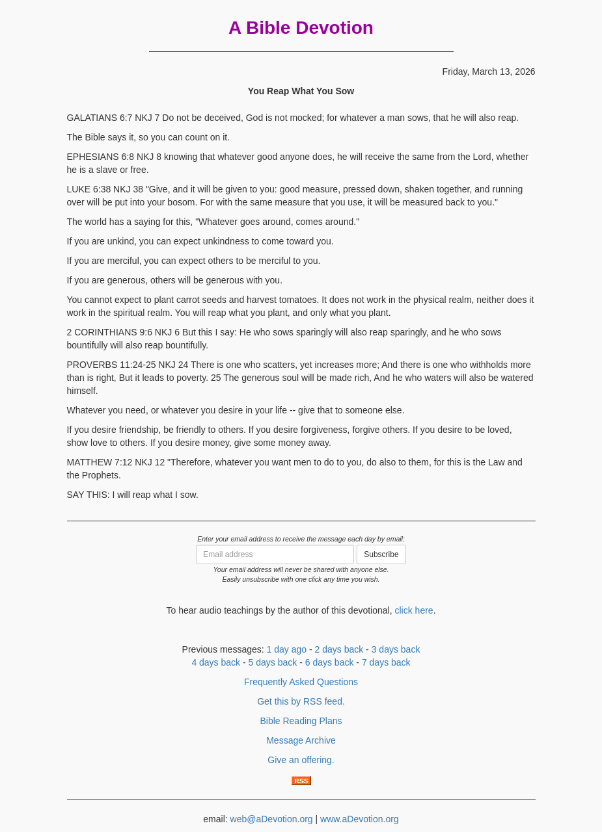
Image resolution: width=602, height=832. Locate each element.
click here (413, 610)
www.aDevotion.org (359, 819)
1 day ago (287, 649)
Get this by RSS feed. (301, 701)
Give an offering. (300, 760)
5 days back (273, 662)
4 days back (215, 662)
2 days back (339, 649)
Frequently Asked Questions (301, 682)
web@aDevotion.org (271, 819)
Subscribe (381, 554)
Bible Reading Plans (301, 721)
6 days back (329, 662)
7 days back (386, 662)
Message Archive (301, 740)
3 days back (396, 649)
